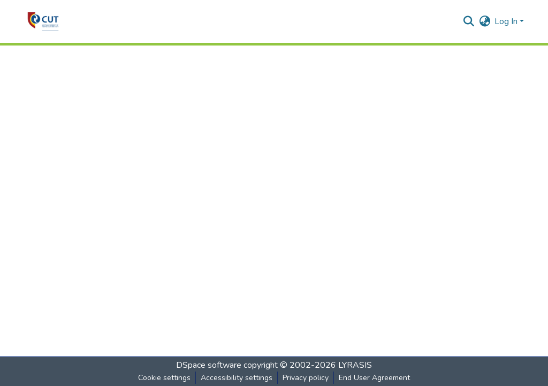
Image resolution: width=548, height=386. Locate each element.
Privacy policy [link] (306, 378)
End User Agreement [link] (374, 378)
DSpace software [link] (208, 365)
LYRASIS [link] (355, 365)
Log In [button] (507, 21)
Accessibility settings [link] (236, 378)
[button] (43, 21)
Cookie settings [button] (164, 378)
